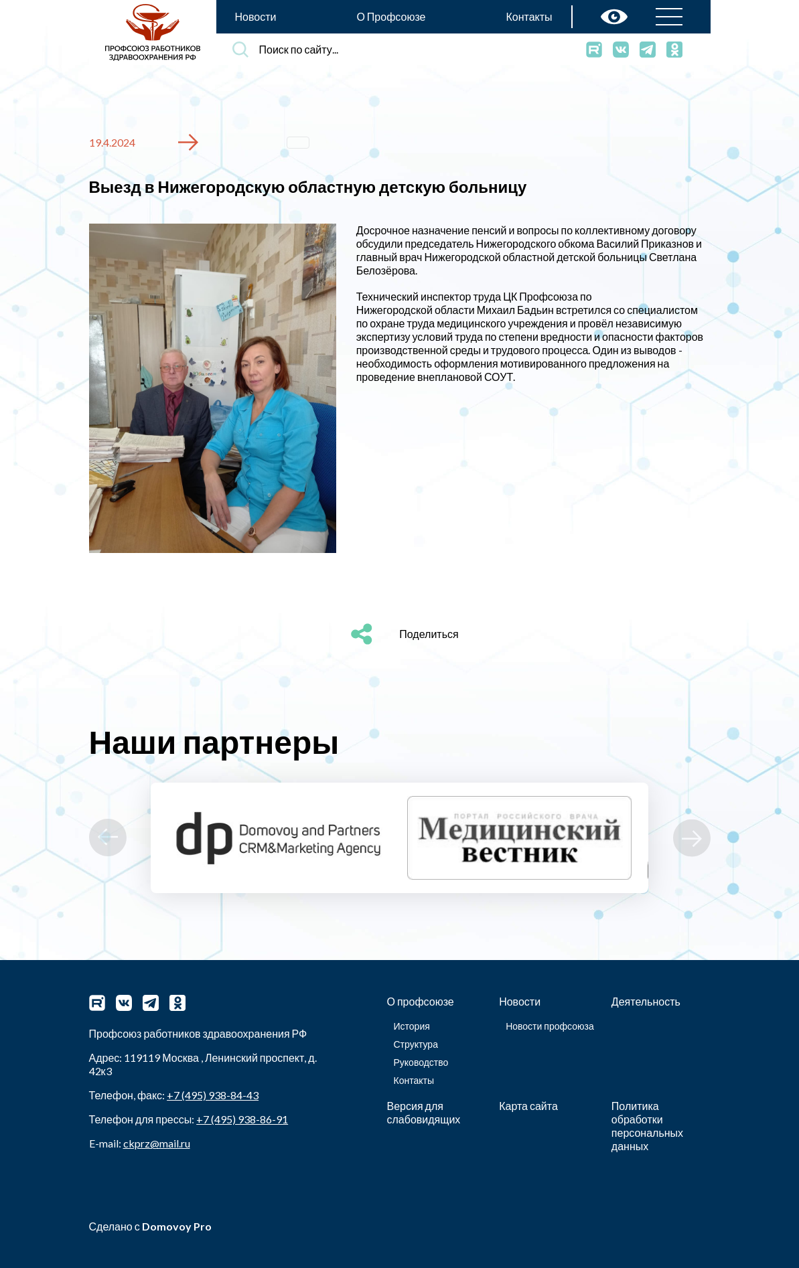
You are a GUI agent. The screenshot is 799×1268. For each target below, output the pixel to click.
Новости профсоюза (550, 1026)
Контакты (529, 16)
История (412, 1026)
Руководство (421, 1062)
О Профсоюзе (390, 16)
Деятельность (645, 1001)
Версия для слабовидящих (424, 1112)
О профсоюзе (420, 1001)
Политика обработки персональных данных (647, 1125)
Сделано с (150, 1226)
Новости (255, 16)
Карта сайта (528, 1105)
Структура (416, 1044)
